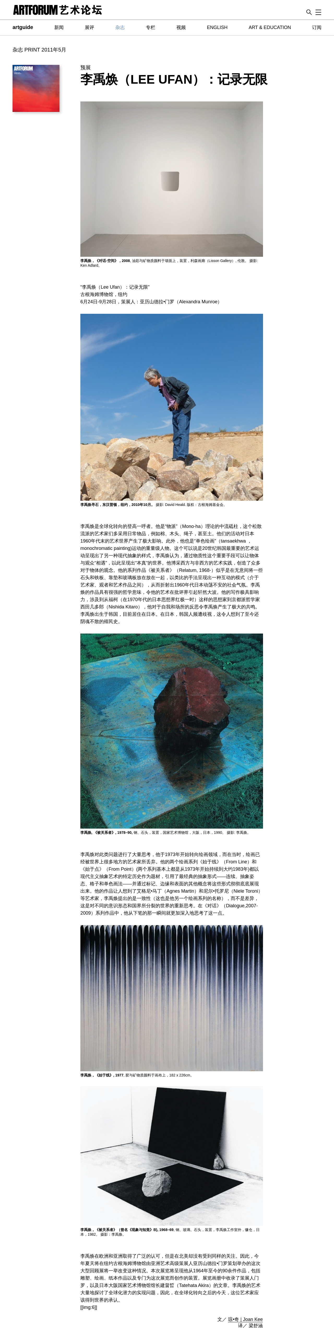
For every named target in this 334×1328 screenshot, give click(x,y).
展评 (89, 27)
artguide (23, 27)
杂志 (120, 27)
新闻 (59, 27)
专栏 (150, 27)
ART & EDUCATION (270, 27)
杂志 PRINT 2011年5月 (39, 50)
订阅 (316, 27)
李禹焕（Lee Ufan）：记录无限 (173, 79)
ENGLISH (217, 27)
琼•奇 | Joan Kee (245, 1319)
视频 (181, 27)
